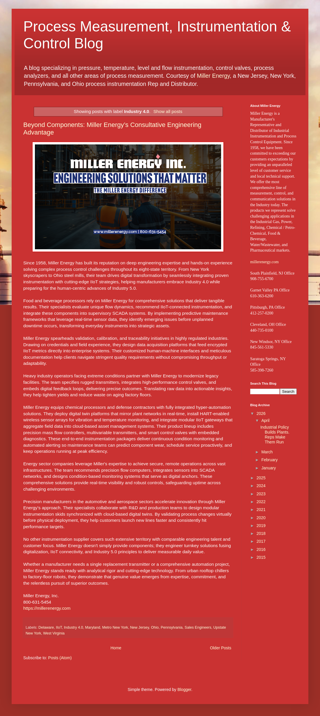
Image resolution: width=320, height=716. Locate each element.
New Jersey (139, 627)
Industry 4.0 (73, 627)
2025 (261, 477)
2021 (261, 509)
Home (116, 648)
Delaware (46, 627)
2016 (261, 549)
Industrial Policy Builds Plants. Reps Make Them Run (274, 434)
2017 (261, 541)
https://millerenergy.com (46, 608)
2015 (261, 557)
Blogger (184, 689)
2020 (261, 517)
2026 (261, 413)
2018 (261, 533)
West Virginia (54, 633)
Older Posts (220, 648)
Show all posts (167, 111)
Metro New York (115, 627)
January (268, 468)
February (269, 459)
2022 (261, 501)
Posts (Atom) (60, 657)
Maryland (92, 627)
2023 (261, 494)
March (267, 452)
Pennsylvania (172, 627)
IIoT (59, 627)
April (265, 420)
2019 (261, 525)
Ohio (155, 627)
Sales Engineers (198, 627)
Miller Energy (213, 76)
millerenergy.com (264, 262)
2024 (261, 485)
